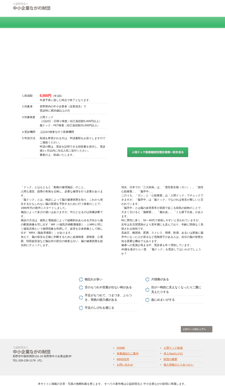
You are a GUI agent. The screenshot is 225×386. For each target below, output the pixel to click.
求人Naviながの (132, 22)
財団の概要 (196, 22)
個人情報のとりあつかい (152, 7)
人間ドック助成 (54, 22)
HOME (24, 22)
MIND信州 (166, 22)
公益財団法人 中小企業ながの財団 (49, 9)
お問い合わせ (125, 364)
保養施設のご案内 (92, 22)
